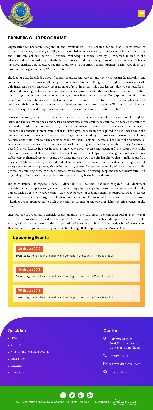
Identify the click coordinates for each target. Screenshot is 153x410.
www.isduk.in (118, 372)
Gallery (17, 366)
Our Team (18, 359)
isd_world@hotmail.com (124, 364)
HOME (15, 338)
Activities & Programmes (30, 352)
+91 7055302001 (118, 356)
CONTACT (18, 372)
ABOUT (16, 345)
